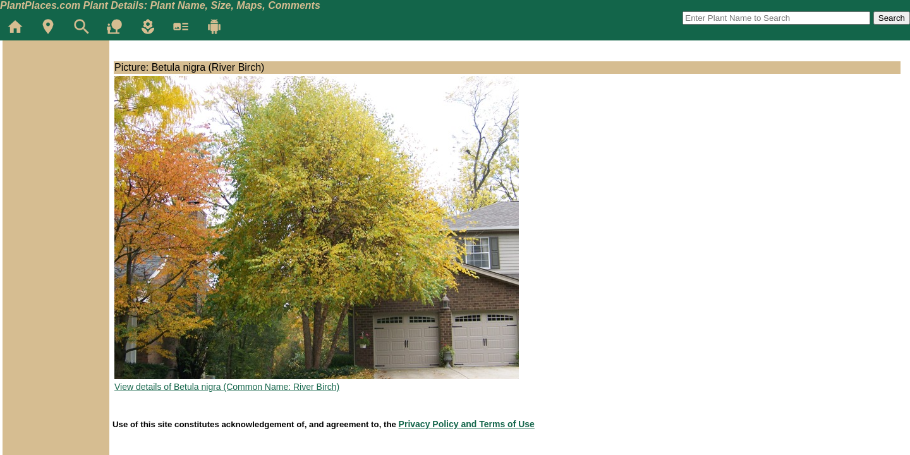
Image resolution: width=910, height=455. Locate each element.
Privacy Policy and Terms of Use (467, 424)
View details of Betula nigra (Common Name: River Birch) (226, 387)
